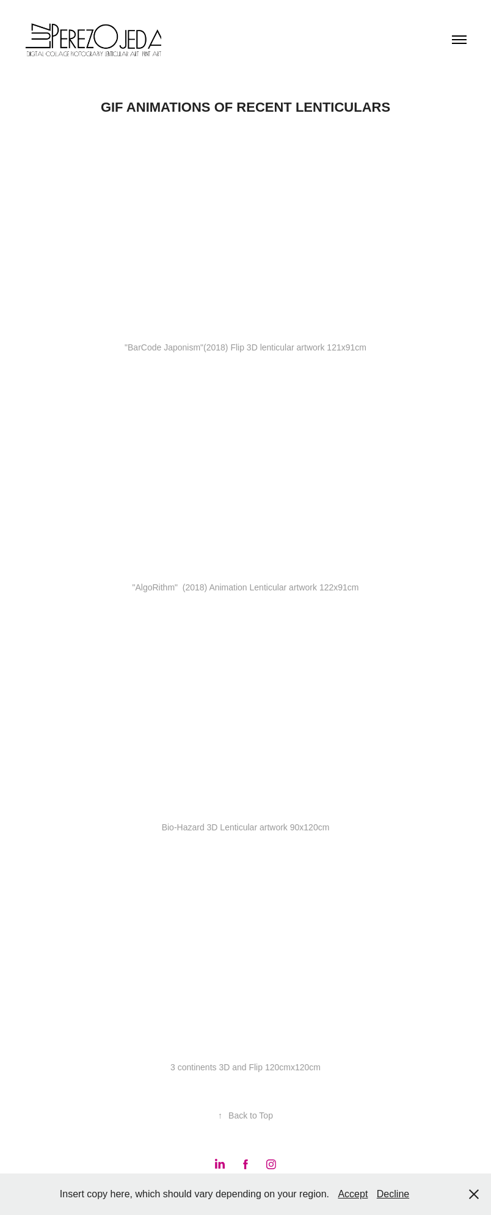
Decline (393, 1194)
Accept (353, 1194)
